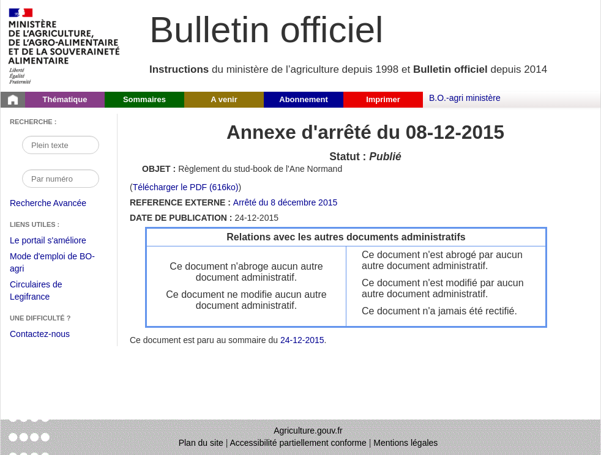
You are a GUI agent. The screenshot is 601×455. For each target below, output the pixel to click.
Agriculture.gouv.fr (308, 430)
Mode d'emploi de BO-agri (52, 263)
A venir (224, 99)
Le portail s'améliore (57, 241)
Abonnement (303, 99)
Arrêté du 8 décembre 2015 (285, 202)
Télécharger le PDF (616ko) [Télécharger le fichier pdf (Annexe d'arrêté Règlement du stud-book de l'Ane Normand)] (186, 187)
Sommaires (144, 99)
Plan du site (201, 443)
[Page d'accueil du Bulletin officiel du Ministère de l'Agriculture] (13, 100)
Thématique (65, 99)
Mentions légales (405, 443)
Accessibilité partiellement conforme (298, 443)
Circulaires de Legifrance (45, 292)
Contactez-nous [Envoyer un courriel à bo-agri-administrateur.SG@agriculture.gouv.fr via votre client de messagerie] (40, 334)
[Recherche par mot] (60, 145)
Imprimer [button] (383, 99)
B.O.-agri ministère (465, 98)
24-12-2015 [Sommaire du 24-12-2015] (302, 340)
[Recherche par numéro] (60, 178)
